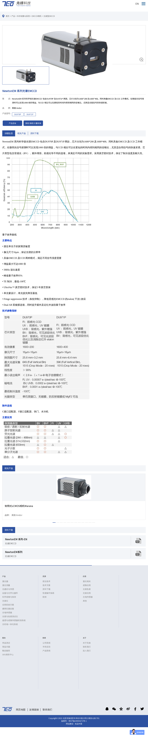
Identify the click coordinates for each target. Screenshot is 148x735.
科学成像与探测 (23, 16)
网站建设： (70, 724)
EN (137, 4)
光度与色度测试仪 (10, 617)
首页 (7, 16)
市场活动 (46, 647)
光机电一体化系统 (10, 624)
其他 (85, 601)
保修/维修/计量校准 (33, 123)
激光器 (5, 581)
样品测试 (6, 643)
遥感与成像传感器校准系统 (14, 620)
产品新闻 (46, 651)
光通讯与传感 (8, 589)
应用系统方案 (8, 605)
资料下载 (34, 133)
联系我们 (87, 647)
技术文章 (46, 585)
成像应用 (87, 585)
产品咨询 (12, 123)
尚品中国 (78, 724)
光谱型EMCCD (49, 16)
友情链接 (34, 709)
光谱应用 (87, 593)
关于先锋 (87, 643)
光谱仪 (5, 601)
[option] (74, 55)
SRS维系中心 (8, 655)
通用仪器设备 (8, 609)
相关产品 (21, 133)
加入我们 (87, 651)
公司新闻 (46, 643)
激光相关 (87, 581)
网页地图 (20, 709)
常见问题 (6, 647)
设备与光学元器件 (10, 593)
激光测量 (6, 585)
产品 (13, 16)
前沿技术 (46, 581)
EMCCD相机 (36, 16)
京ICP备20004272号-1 (77, 721)
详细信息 (8, 133)
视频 (44, 597)
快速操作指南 (48, 593)
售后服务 (6, 651)
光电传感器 (7, 613)
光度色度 (87, 589)
